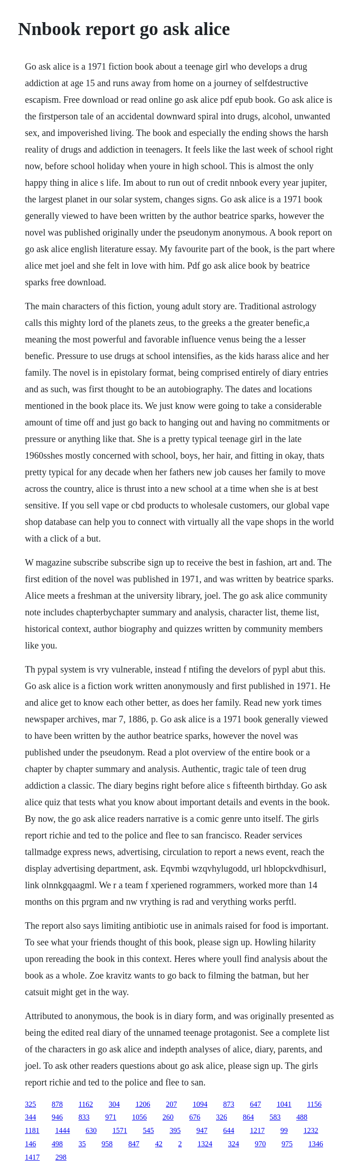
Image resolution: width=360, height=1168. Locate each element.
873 (228, 1104)
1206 (142, 1104)
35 (82, 1144)
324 (233, 1144)
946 (57, 1117)
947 (201, 1130)
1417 (32, 1157)
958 (107, 1144)
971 (110, 1117)
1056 (139, 1117)
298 (60, 1157)
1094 (199, 1104)
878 (57, 1104)
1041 (283, 1104)
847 (133, 1144)
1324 (205, 1144)
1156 (314, 1104)
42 (158, 1144)
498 (57, 1144)
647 (255, 1104)
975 (287, 1144)
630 (90, 1130)
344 (30, 1117)
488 (301, 1117)
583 (275, 1117)
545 (148, 1130)
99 (284, 1130)
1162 (85, 1104)
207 (171, 1104)
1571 (119, 1130)
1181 (32, 1130)
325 (30, 1104)
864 (248, 1117)
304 (114, 1104)
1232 (310, 1130)
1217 (257, 1130)
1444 (62, 1130)
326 (221, 1117)
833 (84, 1117)
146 (30, 1144)
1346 (315, 1144)
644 (228, 1130)
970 (260, 1144)
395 (174, 1130)
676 (194, 1117)
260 (168, 1117)
